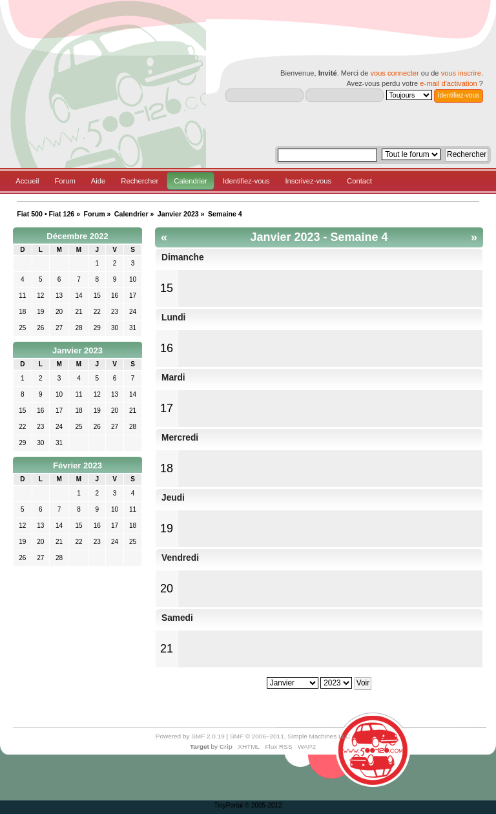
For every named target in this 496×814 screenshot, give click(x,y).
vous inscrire (461, 73)
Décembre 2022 (77, 236)
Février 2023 (77, 465)
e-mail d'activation (448, 83)
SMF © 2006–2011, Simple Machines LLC (290, 736)
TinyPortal (228, 805)
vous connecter (394, 73)
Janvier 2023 (77, 350)
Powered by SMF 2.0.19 (190, 736)
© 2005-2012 (263, 805)
